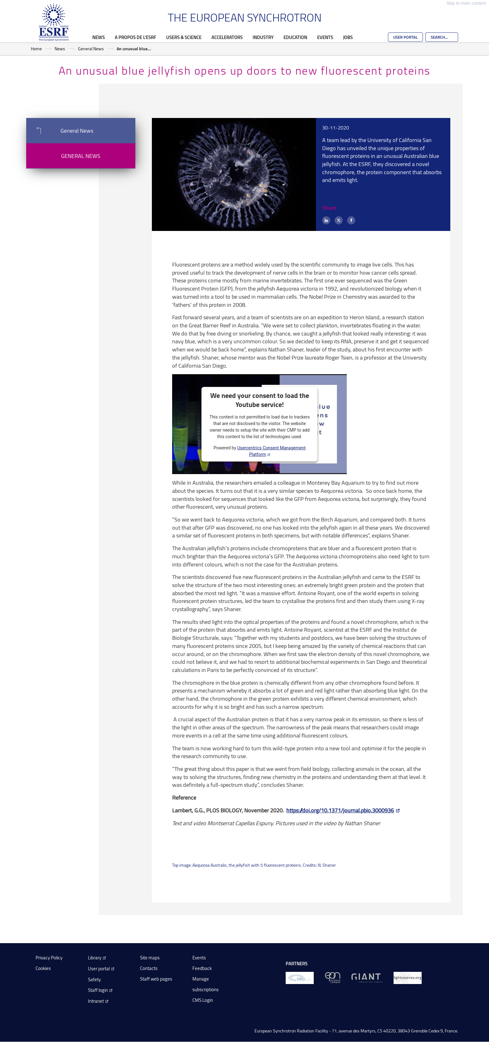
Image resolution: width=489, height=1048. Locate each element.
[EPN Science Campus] (332, 977)
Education (295, 37)
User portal (99, 968)
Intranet (96, 1001)
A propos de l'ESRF (135, 37)
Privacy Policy (49, 957)
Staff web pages (156, 979)
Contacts (148, 968)
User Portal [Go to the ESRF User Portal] (405, 37)
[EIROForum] (300, 977)
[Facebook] (351, 220)
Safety (94, 979)
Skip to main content (466, 3)
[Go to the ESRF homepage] (54, 22)
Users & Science (183, 37)
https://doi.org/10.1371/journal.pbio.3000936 (340, 810)
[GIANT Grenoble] (366, 977)
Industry (263, 37)
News (98, 37)
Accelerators (227, 37)
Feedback (202, 968)
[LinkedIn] (326, 220)
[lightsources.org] (408, 977)
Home (36, 48)
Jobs (348, 37)
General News (91, 48)
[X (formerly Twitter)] (339, 220)
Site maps (150, 957)
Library (94, 957)
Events (325, 37)
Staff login (98, 990)
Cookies (43, 968)
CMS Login (202, 1000)
